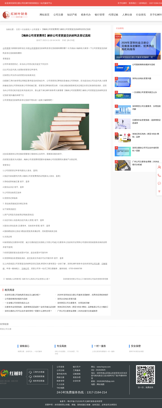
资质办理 (76, 377)
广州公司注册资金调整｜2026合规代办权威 (145, 163)
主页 (18, 29)
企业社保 (76, 381)
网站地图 (100, 384)
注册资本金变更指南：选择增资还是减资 (146, 121)
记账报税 (76, 374)
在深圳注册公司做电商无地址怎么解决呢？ (23, 295)
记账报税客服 (38, 376)
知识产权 (72, 14)
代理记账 (113, 14)
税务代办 (86, 14)
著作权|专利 (62, 374)
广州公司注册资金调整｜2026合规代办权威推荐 (77, 311)
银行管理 (99, 14)
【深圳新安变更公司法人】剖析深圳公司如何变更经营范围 (85, 279)
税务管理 (60, 381)
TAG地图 (60, 388)
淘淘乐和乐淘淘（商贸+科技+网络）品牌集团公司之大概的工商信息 (80, 307)
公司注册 (58, 14)
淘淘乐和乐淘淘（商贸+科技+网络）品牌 (145, 135)
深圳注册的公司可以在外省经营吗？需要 (145, 149)
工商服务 (76, 370)
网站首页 (44, 14)
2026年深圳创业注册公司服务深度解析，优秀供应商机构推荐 (80, 295)
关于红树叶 (122, 3)
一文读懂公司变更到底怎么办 (17, 303)
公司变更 (35, 29)
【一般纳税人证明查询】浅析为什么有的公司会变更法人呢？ (26, 279)
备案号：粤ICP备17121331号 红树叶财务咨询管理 (81, 401)
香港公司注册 (5, 329)
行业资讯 (141, 14)
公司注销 (60, 370)
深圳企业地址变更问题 (66, 299)
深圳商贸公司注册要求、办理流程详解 (73, 303)
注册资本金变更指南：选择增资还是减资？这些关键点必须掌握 (28, 307)
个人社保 (60, 384)
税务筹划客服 (38, 381)
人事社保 (127, 14)
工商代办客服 (38, 372)
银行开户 (76, 367)
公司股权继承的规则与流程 (16, 299)
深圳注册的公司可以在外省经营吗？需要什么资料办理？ (28, 311)
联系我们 (132, 3)
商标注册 (60, 377)
